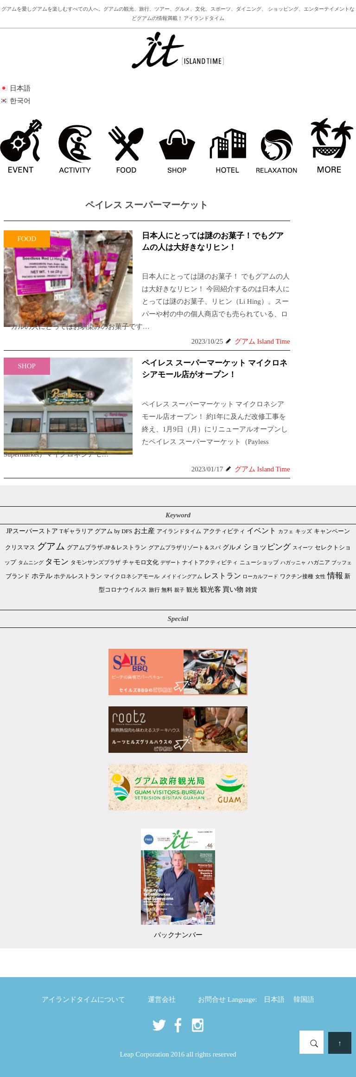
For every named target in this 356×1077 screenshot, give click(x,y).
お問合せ (212, 999)
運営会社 (162, 999)
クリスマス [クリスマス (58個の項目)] (20, 547)
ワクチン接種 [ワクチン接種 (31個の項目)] (296, 577)
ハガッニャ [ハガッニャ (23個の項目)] (293, 562)
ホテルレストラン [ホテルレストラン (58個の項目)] (78, 576)
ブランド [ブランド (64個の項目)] (18, 576)
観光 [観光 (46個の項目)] (192, 590)
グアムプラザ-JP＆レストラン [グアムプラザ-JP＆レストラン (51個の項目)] (106, 547)
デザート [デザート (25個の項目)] (170, 562)
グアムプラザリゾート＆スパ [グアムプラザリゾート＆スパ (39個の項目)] (184, 547)
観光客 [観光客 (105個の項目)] (210, 589)
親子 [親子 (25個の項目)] (179, 590)
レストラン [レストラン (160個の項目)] (222, 576)
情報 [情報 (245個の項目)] (335, 575)
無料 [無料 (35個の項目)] (166, 590)
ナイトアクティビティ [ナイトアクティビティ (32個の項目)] (210, 563)
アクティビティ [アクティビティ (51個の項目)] (224, 531)
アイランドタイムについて (83, 999)
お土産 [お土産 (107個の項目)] (144, 531)
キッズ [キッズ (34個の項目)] (303, 531)
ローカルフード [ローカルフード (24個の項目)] (260, 576)
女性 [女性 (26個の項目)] (320, 576)
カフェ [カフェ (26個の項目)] (285, 531)
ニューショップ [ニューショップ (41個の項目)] (259, 562)
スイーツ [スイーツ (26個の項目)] (302, 547)
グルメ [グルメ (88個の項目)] (232, 547)
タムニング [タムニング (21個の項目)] (31, 562)
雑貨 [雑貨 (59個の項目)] (251, 589)
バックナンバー (178, 935)
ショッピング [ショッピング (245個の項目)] (267, 546)
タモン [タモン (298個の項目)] (57, 561)
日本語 (274, 999)
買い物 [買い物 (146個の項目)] (232, 589)
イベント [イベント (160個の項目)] (261, 531)
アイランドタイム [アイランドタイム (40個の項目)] (179, 531)
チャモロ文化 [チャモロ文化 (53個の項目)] (140, 562)
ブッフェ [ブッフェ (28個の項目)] (341, 562)
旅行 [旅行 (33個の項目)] (154, 590)
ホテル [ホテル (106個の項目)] (42, 576)
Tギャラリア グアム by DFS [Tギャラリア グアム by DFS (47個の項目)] (95, 531)
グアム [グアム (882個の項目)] (51, 546)
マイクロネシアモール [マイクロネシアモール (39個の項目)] (131, 576)
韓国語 (303, 999)
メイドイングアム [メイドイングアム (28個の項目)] (181, 576)
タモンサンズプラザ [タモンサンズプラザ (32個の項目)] (95, 563)
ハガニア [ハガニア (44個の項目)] (319, 562)
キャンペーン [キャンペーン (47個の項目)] (332, 531)
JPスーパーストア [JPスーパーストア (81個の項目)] (31, 531)
